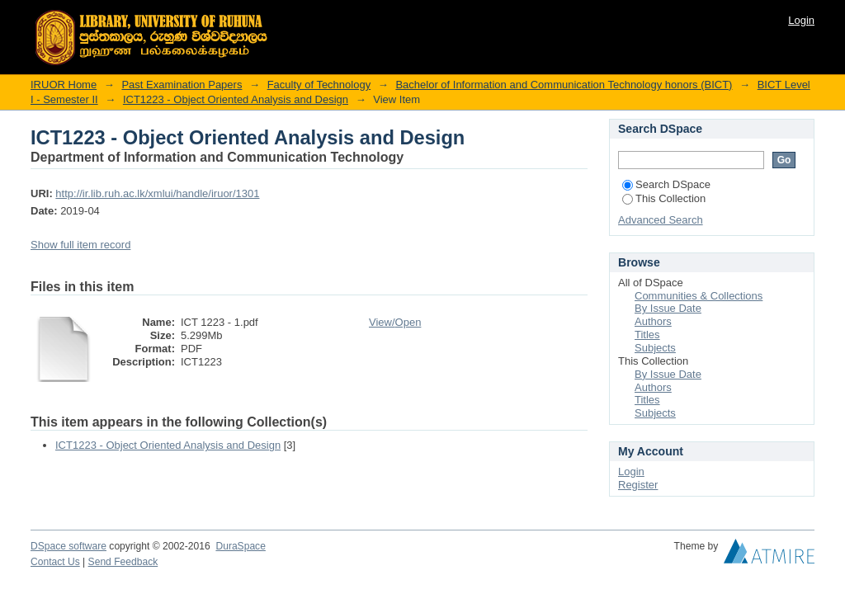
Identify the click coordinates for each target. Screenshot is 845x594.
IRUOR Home (64, 84)
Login (801, 20)
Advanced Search (660, 220)
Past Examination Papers (181, 84)
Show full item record (80, 244)
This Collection (664, 198)
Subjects (655, 348)
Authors (653, 321)
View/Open (395, 322)
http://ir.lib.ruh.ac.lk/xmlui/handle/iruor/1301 (157, 193)
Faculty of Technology (319, 84)
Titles (647, 334)
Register (638, 484)
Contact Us (55, 562)
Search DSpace (666, 184)
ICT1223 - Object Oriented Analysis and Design (235, 99)
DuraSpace (240, 546)
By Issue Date (668, 308)
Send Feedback (123, 562)
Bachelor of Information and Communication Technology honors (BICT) (563, 84)
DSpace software (68, 546)
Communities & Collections (698, 296)
